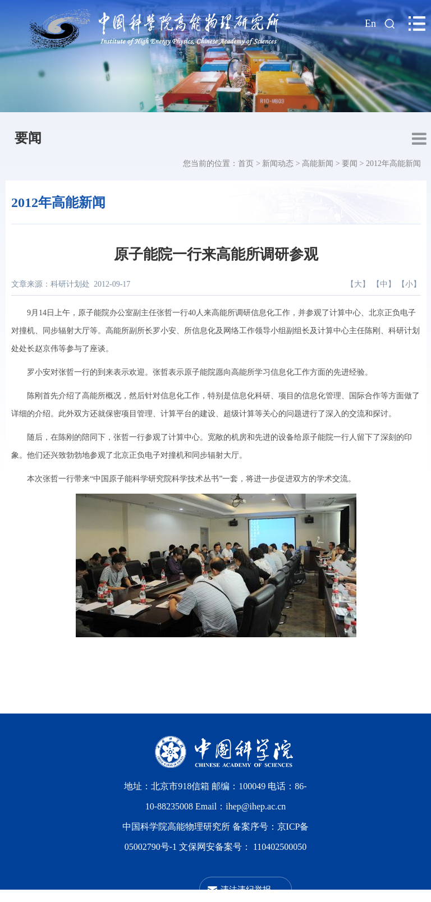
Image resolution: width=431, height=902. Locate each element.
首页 (246, 163)
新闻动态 (278, 163)
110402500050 (279, 847)
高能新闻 (317, 163)
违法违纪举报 (246, 889)
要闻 (28, 138)
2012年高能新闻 (393, 163)
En (370, 23)
